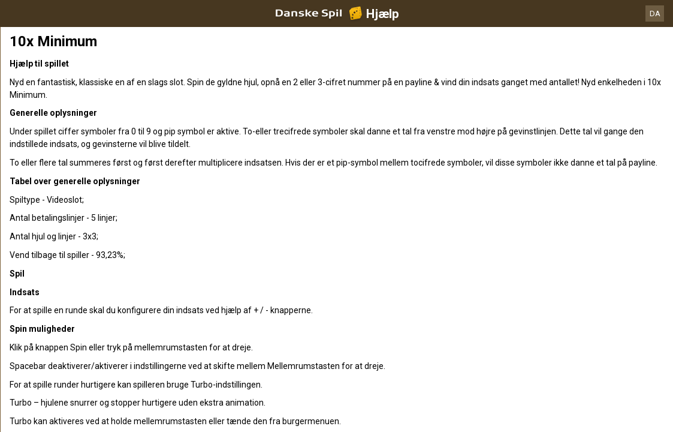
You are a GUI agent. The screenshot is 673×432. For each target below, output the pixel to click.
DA (655, 13)
